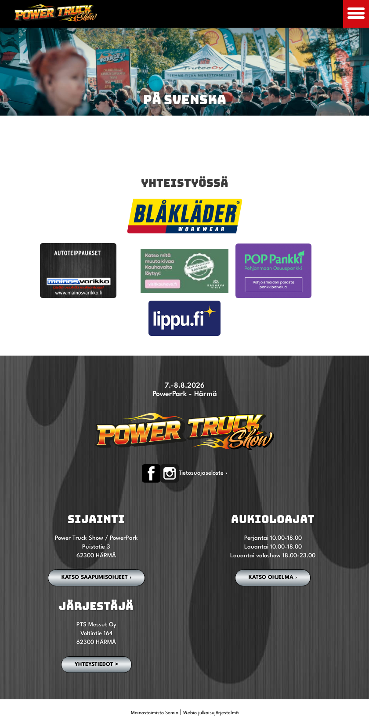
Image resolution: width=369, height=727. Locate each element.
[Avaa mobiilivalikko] (356, 14)
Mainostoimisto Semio (154, 713)
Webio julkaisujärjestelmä (211, 713)
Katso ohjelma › (273, 577)
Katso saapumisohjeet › (96, 577)
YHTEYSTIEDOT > (96, 664)
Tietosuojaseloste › (203, 473)
